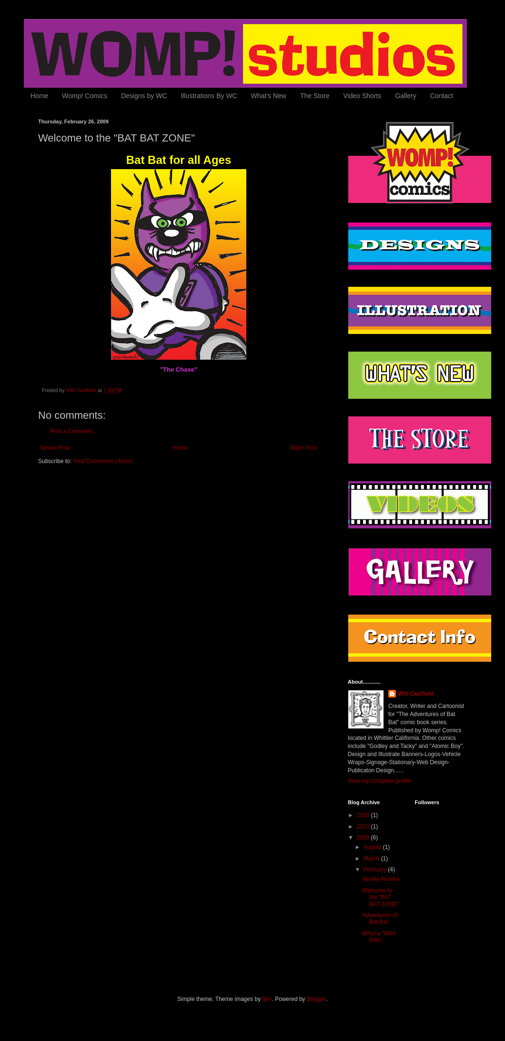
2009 (364, 837)
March (372, 858)
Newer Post (55, 448)
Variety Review (381, 879)
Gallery (405, 96)
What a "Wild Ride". (378, 936)
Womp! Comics (84, 96)
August (373, 847)
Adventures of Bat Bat (379, 918)
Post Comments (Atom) (102, 461)
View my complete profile (379, 781)
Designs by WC (144, 96)
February (376, 869)
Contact (441, 96)
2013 (364, 826)
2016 (364, 815)
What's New (268, 96)
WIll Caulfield (416, 693)
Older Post (303, 448)
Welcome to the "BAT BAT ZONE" (380, 897)
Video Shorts (362, 96)
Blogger (316, 999)
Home (39, 96)
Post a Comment (71, 431)
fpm (267, 999)
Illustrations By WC (209, 96)
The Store (314, 96)
